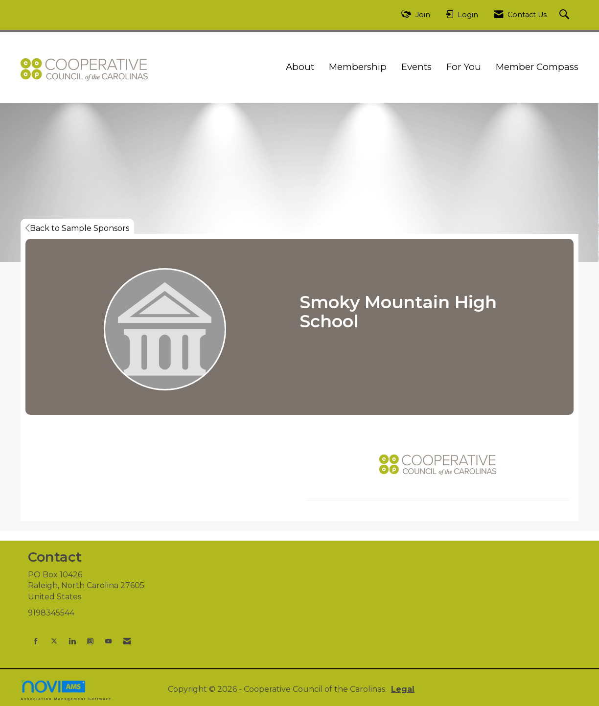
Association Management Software (66, 690)
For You (463, 66)
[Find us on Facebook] (36, 641)
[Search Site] (565, 15)
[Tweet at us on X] (54, 641)
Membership (358, 66)
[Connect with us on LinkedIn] (72, 641)
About (300, 66)
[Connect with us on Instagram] (90, 641)
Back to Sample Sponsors (77, 228)
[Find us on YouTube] (108, 641)
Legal (403, 689)
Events (416, 66)
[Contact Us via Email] (127, 641)
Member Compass (537, 66)
